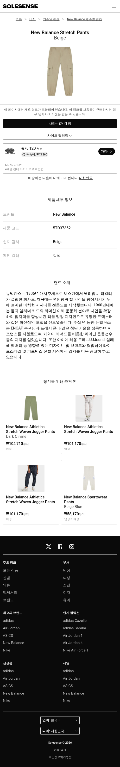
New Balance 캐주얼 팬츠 (84, 19)
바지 (32, 19)
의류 (19, 19)
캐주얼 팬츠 (51, 19)
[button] (113, 6)
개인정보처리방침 (60, 757)
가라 (107, 151)
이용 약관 (60, 750)
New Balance (64, 214)
